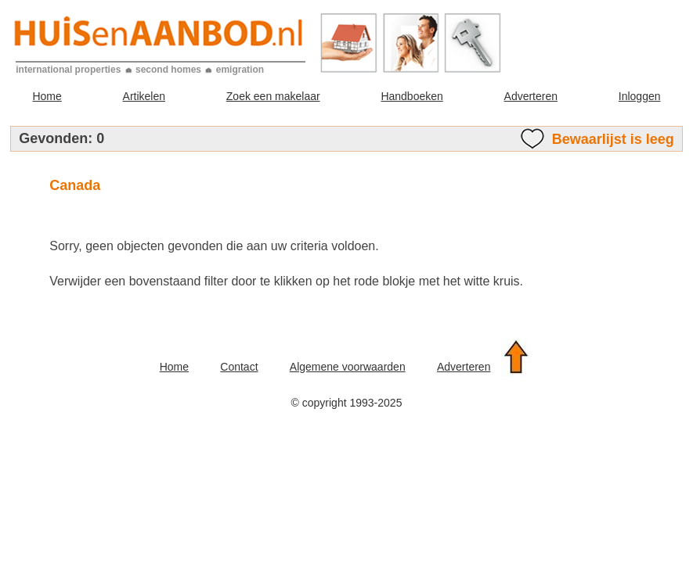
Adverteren (531, 96)
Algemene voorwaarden (348, 366)
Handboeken (411, 96)
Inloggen (640, 96)
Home (46, 96)
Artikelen (144, 96)
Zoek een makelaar (273, 96)
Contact (239, 366)
